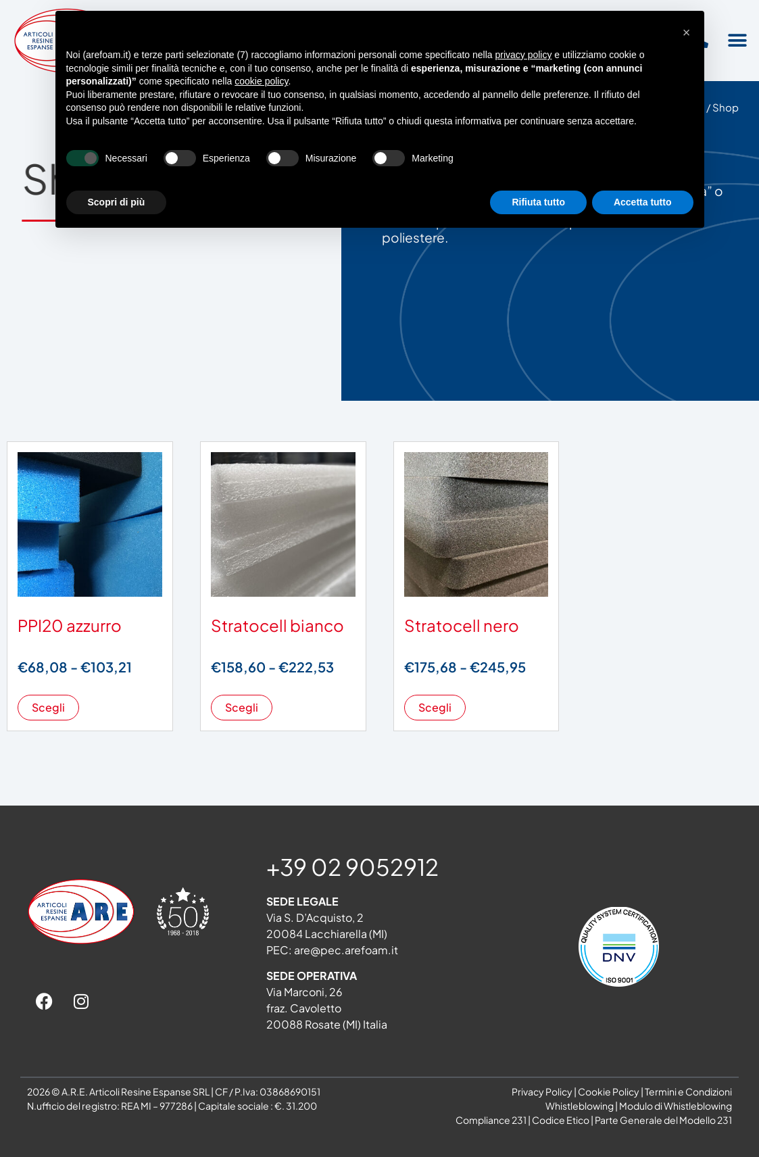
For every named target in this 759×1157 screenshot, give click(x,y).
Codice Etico (560, 1120)
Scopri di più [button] (116, 202)
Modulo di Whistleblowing (675, 1106)
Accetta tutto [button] (643, 202)
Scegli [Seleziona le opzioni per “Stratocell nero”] (434, 707)
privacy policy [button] (523, 54)
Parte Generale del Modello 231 (663, 1120)
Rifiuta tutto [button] (538, 202)
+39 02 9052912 (352, 866)
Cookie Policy (608, 1091)
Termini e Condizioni (688, 1091)
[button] (737, 41)
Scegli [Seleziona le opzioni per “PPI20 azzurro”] (48, 707)
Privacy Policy (542, 1091)
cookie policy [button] (261, 81)
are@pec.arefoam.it (346, 950)
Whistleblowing (579, 1106)
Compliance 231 (491, 1120)
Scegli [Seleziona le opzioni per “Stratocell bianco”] (241, 707)
